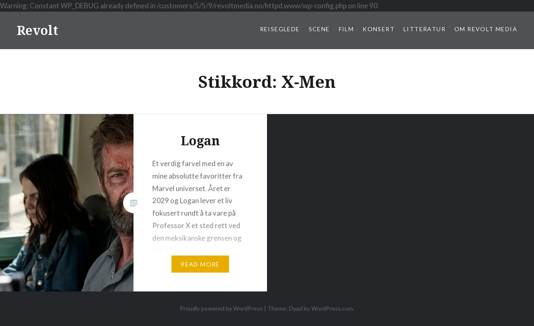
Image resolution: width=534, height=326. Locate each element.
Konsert (379, 28)
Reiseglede (280, 28)
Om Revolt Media (485, 28)
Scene (319, 28)
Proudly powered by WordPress (221, 308)
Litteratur (424, 28)
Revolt (37, 30)
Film (346, 28)
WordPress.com (332, 308)
